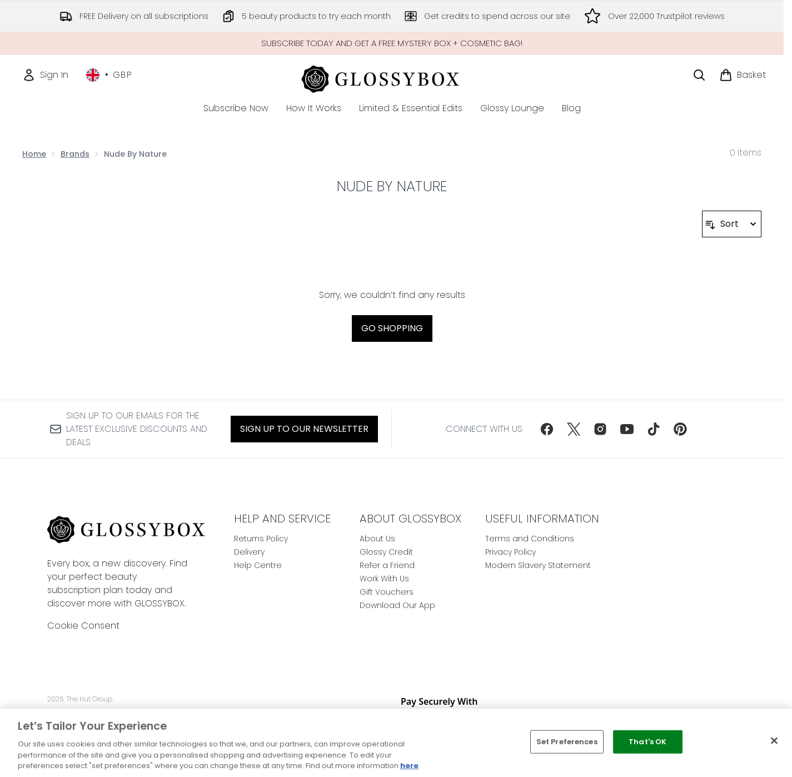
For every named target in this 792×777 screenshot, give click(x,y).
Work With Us (384, 578)
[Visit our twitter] (573, 429)
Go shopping (392, 328)
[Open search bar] (699, 75)
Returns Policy (261, 538)
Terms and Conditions (529, 538)
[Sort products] (731, 224)
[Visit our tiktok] (653, 429)
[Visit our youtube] (627, 429)
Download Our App (397, 605)
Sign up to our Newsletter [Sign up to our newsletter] (304, 428)
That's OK (647, 741)
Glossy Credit (386, 551)
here (409, 765)
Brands (75, 154)
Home (34, 154)
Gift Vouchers (387, 591)
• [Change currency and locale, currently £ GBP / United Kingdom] (109, 75)
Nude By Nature (392, 186)
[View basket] (742, 75)
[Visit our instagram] (600, 429)
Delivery (249, 551)
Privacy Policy (510, 551)
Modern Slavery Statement (538, 565)
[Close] (774, 741)
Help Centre (258, 565)
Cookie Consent (83, 625)
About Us (377, 538)
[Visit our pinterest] (680, 429)
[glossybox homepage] (392, 77)
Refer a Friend (387, 565)
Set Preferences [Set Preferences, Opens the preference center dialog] (566, 741)
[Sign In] (45, 75)
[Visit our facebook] (547, 429)
